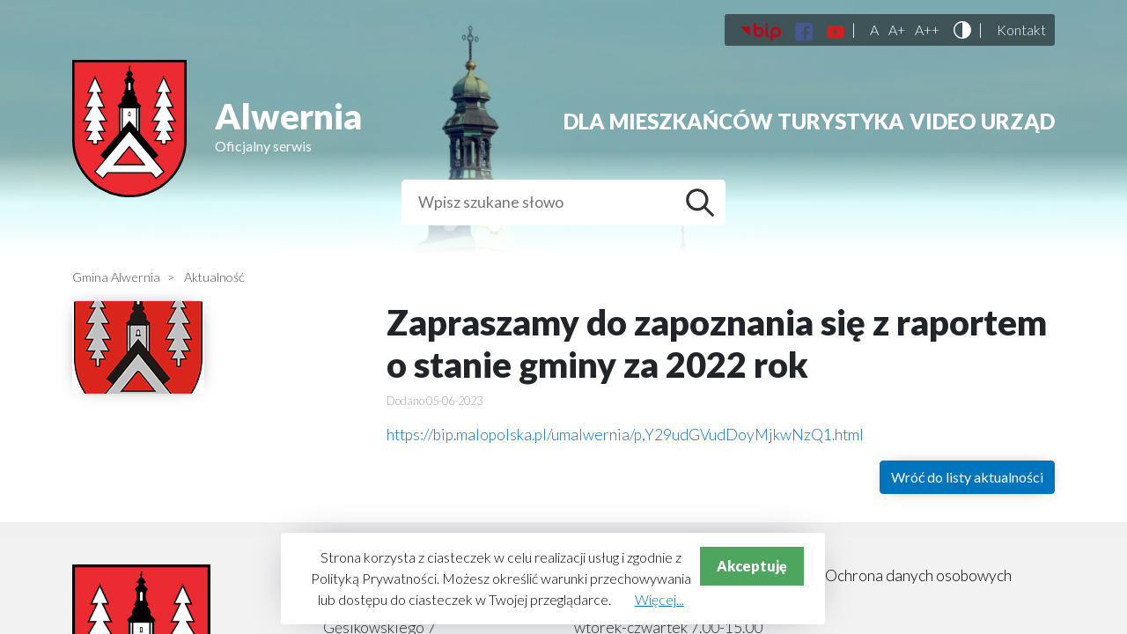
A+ (896, 29)
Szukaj (704, 202)
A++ (927, 29)
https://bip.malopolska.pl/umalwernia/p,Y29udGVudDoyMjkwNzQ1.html (625, 434)
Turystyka (840, 121)
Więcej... (659, 599)
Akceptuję (752, 565)
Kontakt (1021, 29)
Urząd (1018, 121)
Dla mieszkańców (668, 121)
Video (943, 121)
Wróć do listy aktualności (967, 476)
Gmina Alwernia (116, 276)
